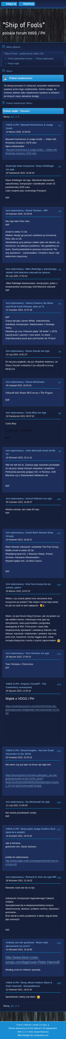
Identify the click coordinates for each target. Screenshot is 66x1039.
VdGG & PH (12, 124)
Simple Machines (41, 1032)
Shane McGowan (35, 382)
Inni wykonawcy (15, 210)
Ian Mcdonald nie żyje (38, 802)
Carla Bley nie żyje (36, 412)
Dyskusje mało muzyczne (20, 166)
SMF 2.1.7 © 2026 (25, 1032)
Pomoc (20, 1025)
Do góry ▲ (44, 1025)
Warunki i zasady (31, 1025)
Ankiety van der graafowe (20, 942)
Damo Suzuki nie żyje (38, 351)
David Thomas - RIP (37, 210)
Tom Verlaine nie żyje (37, 653)
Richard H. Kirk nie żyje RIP (41, 877)
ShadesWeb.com (41, 1035)
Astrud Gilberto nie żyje (39, 498)
